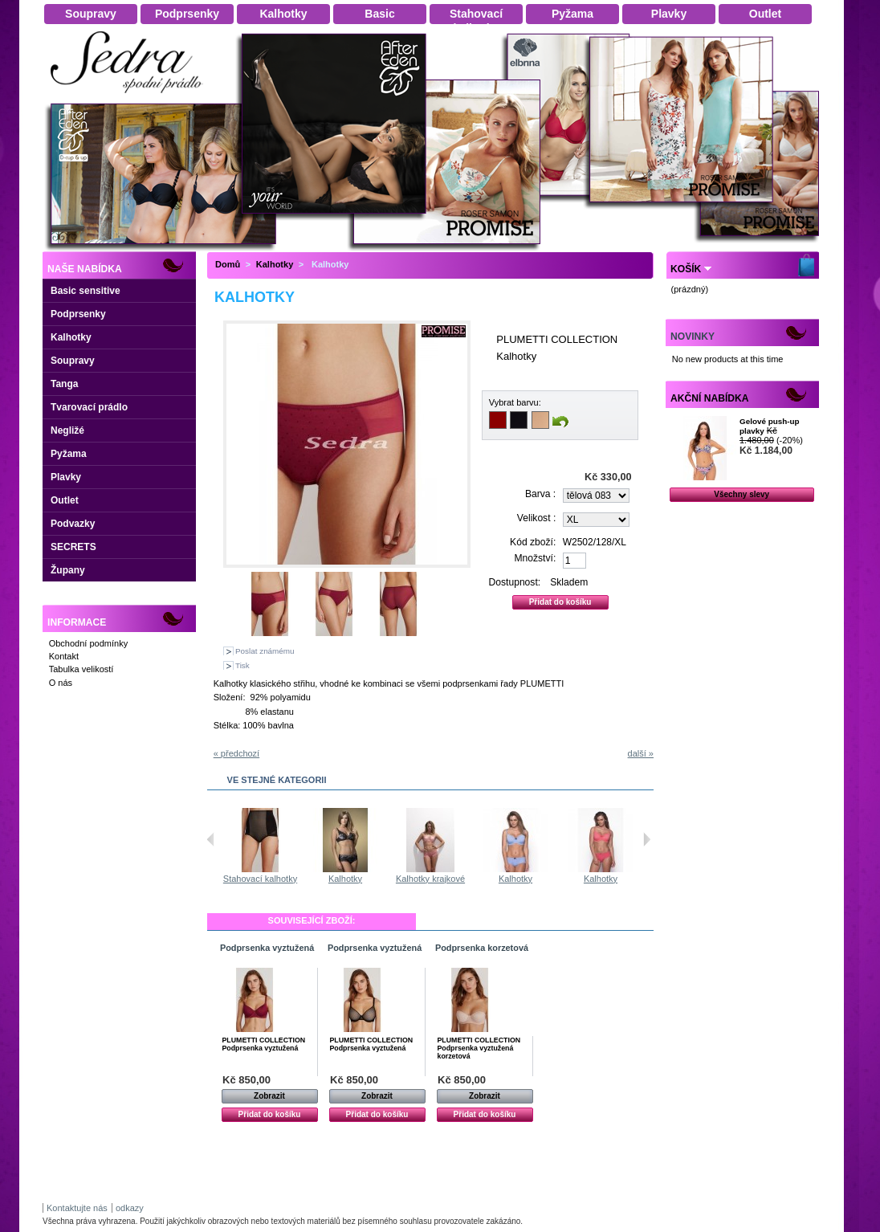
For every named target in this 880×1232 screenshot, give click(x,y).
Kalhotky (71, 337)
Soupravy (73, 360)
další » (641, 753)
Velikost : (536, 518)
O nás (60, 682)
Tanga (64, 384)
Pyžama (69, 453)
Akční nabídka (709, 398)
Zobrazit (269, 1095)
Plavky (66, 477)
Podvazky (73, 523)
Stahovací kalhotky (262, 878)
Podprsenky (78, 314)
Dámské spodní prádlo (131, 97)
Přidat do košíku (269, 1114)
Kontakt (64, 656)
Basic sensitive (85, 290)
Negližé (67, 430)
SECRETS (73, 547)
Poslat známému (265, 651)
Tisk (242, 665)
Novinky (692, 336)
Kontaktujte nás (77, 1208)
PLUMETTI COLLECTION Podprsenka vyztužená (264, 1044)
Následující (646, 839)
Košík (685, 269)
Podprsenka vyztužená (267, 948)
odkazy (130, 1208)
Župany (68, 570)
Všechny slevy (741, 494)
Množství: (535, 558)
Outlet (65, 500)
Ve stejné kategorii (277, 780)
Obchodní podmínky (88, 643)
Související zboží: (312, 920)
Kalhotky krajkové (517, 878)
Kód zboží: (533, 542)
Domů (227, 264)
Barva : (540, 494)
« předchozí (236, 753)
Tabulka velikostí (81, 669)
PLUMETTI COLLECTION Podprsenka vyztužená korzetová (479, 1048)
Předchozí (210, 839)
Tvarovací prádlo (89, 407)
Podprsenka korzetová (481, 948)
